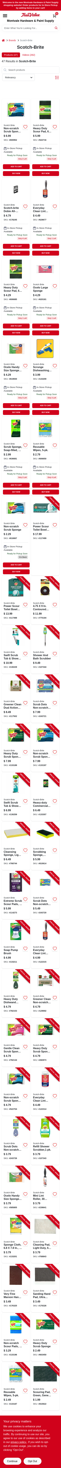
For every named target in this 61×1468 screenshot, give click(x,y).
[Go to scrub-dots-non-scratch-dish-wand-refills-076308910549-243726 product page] (16, 1141)
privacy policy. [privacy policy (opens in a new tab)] (19, 1442)
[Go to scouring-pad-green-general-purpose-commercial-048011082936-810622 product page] (45, 1386)
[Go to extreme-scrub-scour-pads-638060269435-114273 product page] (16, 895)
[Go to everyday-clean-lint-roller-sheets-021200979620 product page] (45, 217)
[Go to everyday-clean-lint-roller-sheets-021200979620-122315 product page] (45, 944)
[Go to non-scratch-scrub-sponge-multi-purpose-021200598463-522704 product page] (16, 1092)
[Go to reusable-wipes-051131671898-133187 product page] (16, 1386)
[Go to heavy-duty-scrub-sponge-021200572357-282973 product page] (45, 1043)
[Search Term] (30, 28)
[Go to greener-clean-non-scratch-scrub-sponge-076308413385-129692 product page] (45, 994)
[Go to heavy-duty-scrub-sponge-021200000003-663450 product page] (45, 1337)
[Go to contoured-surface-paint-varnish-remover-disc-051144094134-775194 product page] (45, 601)
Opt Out (32, 1461)
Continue (12, 1461)
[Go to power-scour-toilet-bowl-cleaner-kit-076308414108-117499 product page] (45, 536)
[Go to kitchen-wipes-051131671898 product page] (45, 456)
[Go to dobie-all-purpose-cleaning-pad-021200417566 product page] (16, 217)
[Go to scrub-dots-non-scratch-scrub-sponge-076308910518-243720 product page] (45, 895)
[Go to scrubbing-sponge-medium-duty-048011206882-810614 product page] (45, 846)
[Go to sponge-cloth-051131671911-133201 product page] (16, 1239)
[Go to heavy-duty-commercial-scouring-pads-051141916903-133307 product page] (45, 797)
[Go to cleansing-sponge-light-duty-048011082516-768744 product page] (16, 846)
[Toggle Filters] (57, 77)
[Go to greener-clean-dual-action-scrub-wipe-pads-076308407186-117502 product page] (16, 699)
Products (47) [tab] (11, 55)
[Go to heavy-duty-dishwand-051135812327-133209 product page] (45, 377)
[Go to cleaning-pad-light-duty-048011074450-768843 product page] (45, 1239)
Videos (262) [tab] (28, 55)
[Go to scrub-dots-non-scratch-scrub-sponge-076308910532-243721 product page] (45, 699)
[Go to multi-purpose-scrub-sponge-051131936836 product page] (16, 138)
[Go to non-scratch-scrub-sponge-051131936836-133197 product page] (45, 748)
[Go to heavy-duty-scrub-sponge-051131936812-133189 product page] (16, 748)
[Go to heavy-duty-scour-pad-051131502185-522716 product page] (45, 138)
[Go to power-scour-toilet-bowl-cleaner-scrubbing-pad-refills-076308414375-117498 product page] (16, 601)
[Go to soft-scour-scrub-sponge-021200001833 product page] (16, 536)
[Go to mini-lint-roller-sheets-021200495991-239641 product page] (45, 1190)
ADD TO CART (16, 167)
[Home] (3, 40)
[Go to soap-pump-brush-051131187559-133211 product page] (16, 944)
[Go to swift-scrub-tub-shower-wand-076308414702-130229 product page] (16, 650)
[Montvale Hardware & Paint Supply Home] (30, 15)
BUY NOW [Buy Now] (16, 173)
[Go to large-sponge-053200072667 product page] (45, 297)
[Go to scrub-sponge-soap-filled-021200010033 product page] (16, 456)
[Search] (56, 28)
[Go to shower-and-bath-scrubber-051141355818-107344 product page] (45, 650)
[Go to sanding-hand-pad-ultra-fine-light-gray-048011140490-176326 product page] (45, 1288)
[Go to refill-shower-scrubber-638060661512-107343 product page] (45, 1141)
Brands (12, 40)
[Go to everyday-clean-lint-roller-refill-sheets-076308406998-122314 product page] (45, 1092)
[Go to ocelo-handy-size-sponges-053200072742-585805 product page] (16, 377)
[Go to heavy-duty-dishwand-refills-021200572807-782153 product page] (16, 994)
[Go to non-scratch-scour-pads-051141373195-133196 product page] (16, 1337)
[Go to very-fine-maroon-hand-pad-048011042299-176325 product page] (16, 1288)
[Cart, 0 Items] (54, 16)
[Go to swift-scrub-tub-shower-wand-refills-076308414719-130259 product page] (16, 797)
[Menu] (5, 16)
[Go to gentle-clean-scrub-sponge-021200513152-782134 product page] (16, 1043)
